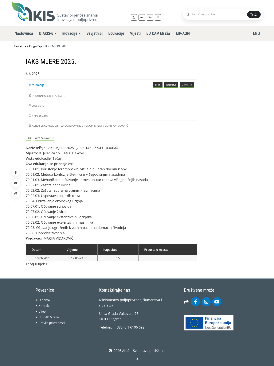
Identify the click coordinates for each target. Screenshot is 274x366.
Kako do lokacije (44, 138)
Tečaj (158, 84)
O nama (44, 300)
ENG (256, 33)
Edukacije (116, 33)
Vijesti (135, 33)
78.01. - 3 (187, 84)
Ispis (28, 138)
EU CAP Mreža (158, 33)
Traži (253, 14)
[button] (15, 193)
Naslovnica (23, 33)
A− (150, 17)
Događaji (35, 46)
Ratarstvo (171, 84)
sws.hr (137, 358)
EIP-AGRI (183, 33)
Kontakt (44, 306)
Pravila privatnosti (52, 323)
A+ (141, 17)
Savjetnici (94, 33)
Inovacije (69, 33)
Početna (20, 46)
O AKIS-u (46, 33)
